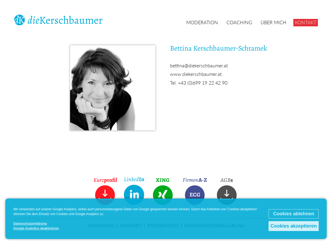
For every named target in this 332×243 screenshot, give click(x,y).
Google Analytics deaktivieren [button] (36, 228)
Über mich (273, 22)
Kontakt (305, 22)
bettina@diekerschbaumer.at (199, 65)
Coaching (239, 22)
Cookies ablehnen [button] (293, 213)
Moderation (202, 22)
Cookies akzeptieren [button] (293, 226)
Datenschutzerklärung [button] (30, 223)
